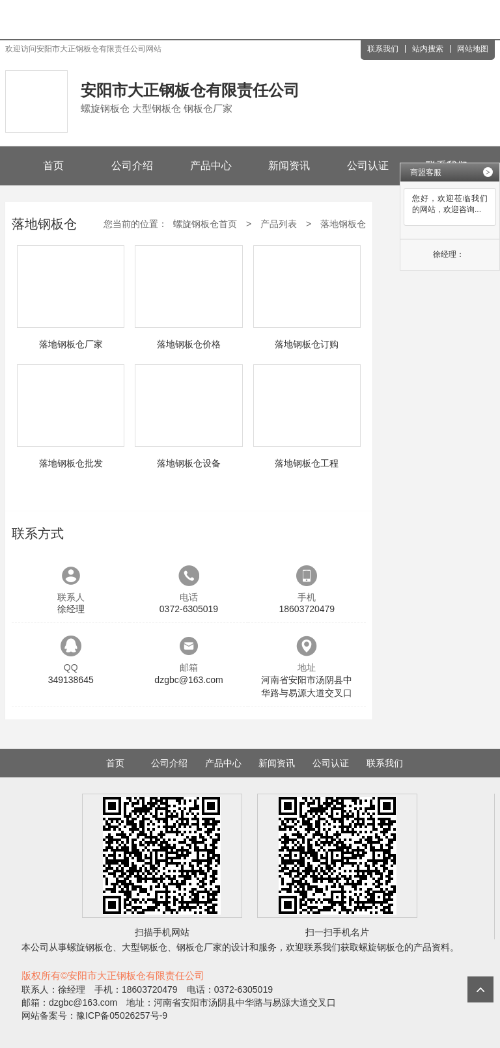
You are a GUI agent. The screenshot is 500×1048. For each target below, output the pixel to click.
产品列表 (278, 224)
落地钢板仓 (343, 224)
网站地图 (472, 49)
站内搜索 (427, 49)
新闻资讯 (289, 165)
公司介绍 (132, 165)
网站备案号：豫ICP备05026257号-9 (94, 1015)
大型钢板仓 (144, 947)
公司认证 (368, 165)
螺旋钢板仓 (90, 947)
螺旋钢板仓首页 (205, 224)
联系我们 (382, 49)
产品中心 (211, 165)
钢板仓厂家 (199, 947)
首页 (53, 165)
